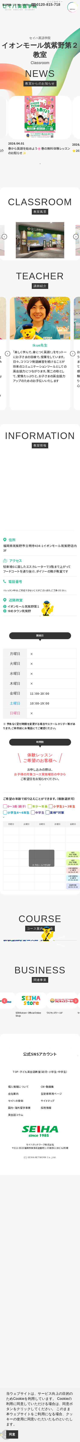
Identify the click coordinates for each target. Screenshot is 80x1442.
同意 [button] (12, 1434)
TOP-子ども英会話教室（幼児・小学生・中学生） (40, 1339)
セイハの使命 (15, 1367)
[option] (40, 126)
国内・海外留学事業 (19, 1374)
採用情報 (46, 1374)
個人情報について (18, 1353)
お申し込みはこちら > (40, 820)
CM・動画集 (47, 1353)
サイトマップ (48, 1367)
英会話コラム (15, 1381)
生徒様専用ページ (51, 1360)
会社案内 (13, 1360)
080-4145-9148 (15, 596)
